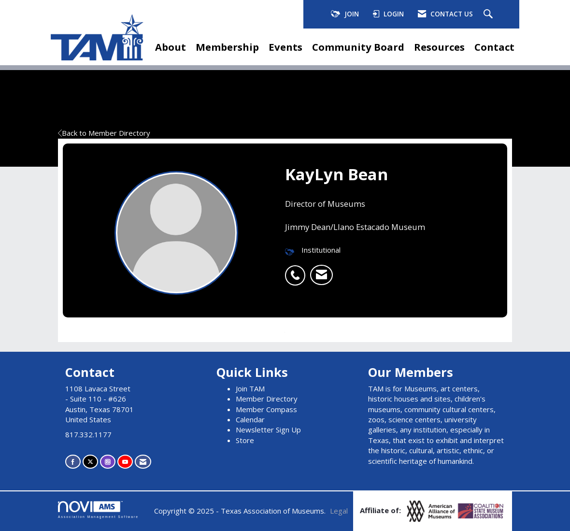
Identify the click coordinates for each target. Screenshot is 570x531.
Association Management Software (98, 509)
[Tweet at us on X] (90, 462)
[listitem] (297, 270)
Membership (227, 47)
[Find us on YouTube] (125, 462)
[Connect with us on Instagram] (107, 462)
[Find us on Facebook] (73, 462)
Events (285, 47)
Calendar (250, 419)
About (170, 47)
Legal (339, 511)
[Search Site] (489, 14)
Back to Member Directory (104, 133)
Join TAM (250, 388)
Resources (439, 47)
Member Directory (267, 398)
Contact (494, 47)
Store (245, 440)
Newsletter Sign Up (268, 429)
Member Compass (266, 409)
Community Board (358, 47)
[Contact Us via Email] (143, 462)
